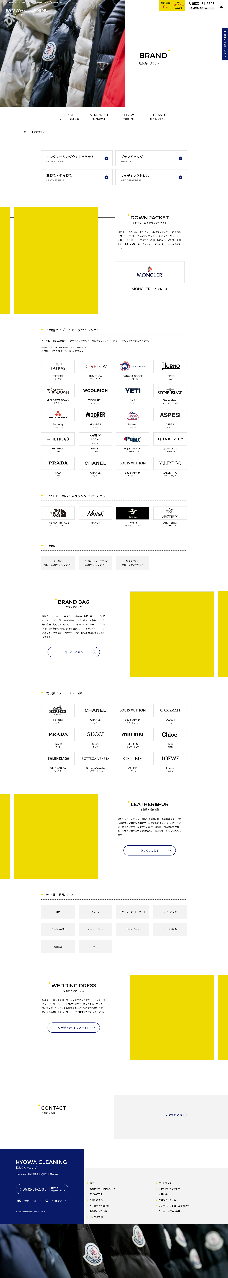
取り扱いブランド (98, 1211)
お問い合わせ (165, 1194)
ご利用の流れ (96, 1199)
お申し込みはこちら (224, 44)
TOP (92, 1182)
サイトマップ (165, 1182)
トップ (23, 132)
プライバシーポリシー (169, 1188)
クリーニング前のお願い (170, 1211)
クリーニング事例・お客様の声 (173, 1205)
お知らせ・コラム (167, 1199)
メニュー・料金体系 (99, 1205)
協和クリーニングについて (103, 1188)
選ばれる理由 (96, 1194)
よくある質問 (96, 1216)
